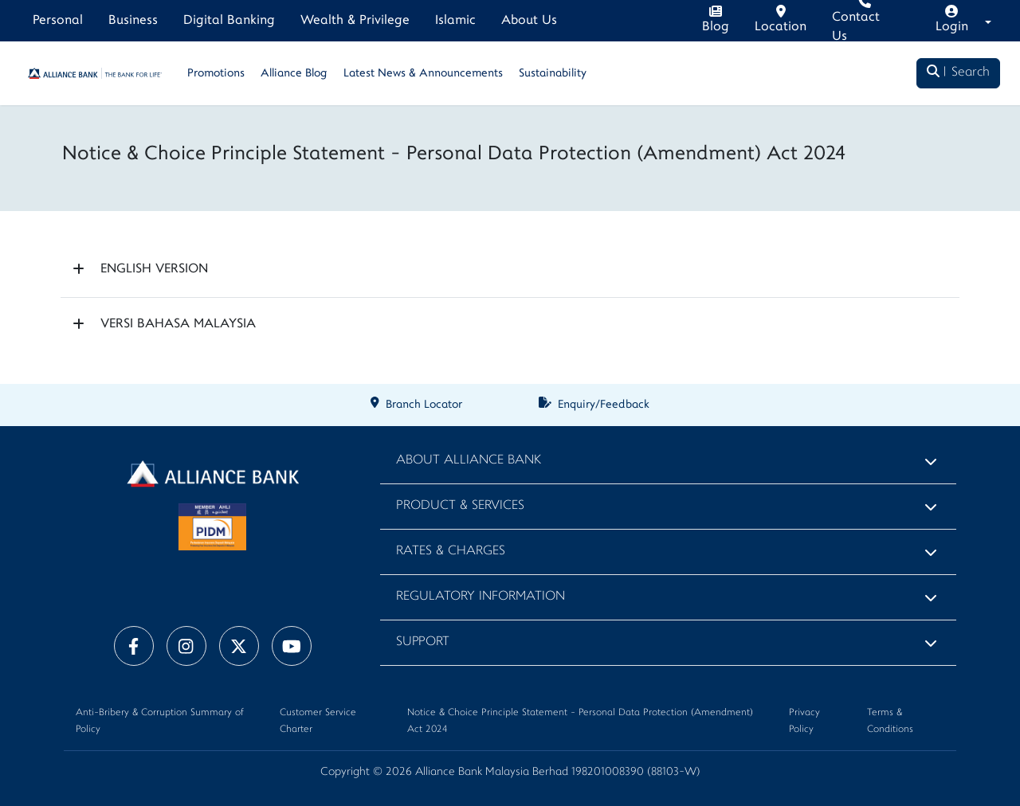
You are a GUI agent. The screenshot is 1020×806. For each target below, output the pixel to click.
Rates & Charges (450, 551)
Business (133, 21)
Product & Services (460, 506)
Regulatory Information (480, 596)
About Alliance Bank (468, 460)
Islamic (455, 21)
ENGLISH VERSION (154, 269)
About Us (529, 21)
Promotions (216, 73)
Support (422, 642)
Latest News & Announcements (423, 73)
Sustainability (552, 73)
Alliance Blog (294, 73)
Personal (58, 21)
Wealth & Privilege (355, 21)
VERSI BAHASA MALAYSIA (178, 324)
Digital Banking (229, 21)
